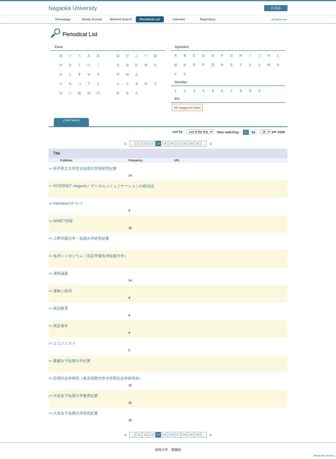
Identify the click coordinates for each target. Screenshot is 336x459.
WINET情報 (63, 221)
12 (145, 143)
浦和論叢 (60, 273)
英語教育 (60, 308)
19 (190, 143)
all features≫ (279, 19)
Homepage (62, 19)
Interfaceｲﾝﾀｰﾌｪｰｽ (68, 203)
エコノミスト (64, 343)
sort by (177, 132)
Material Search (121, 19)
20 (197, 143)
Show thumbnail (253, 132)
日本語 (276, 8)
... (132, 143)
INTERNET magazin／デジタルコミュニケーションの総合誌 (103, 186)
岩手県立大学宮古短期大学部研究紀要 (85, 168)
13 (151, 143)
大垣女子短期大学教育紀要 (75, 396)
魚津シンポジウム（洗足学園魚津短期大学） (90, 256)
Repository (208, 19)
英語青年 (60, 326)
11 (138, 143)
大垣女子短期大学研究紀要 (75, 413)
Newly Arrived (92, 19)
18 (184, 143)
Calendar (178, 19)
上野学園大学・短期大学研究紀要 (81, 238)
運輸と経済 (62, 291)
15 (164, 143)
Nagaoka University (73, 8)
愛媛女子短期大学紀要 (72, 361)
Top (328, 451)
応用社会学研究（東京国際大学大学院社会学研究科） (98, 378)
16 (171, 143)
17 (177, 143)
